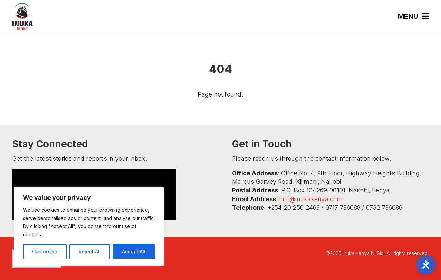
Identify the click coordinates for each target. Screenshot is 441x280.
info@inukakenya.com (311, 199)
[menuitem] (410, 16)
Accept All (134, 251)
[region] (89, 226)
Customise (44, 251)
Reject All (90, 251)
